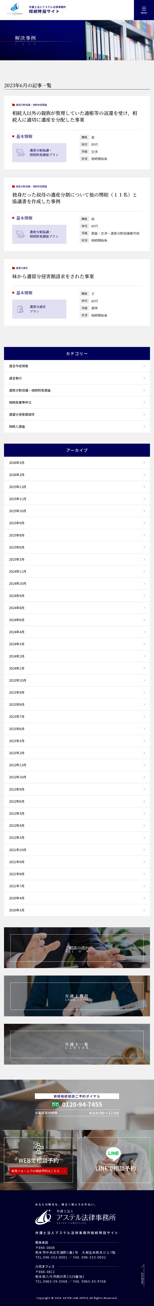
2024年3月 (77, 643)
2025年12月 (77, 486)
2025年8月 (77, 535)
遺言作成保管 (77, 365)
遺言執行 (77, 378)
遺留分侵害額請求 (77, 414)
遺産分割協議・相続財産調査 (77, 390)
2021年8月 (77, 873)
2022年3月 (77, 837)
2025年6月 (77, 547)
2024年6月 (77, 619)
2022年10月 (77, 777)
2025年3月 (77, 559)
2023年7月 (77, 716)
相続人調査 (77, 426)
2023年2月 (77, 752)
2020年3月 (77, 910)
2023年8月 (77, 704)
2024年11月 (77, 571)
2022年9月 (77, 789)
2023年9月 (77, 692)
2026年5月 (77, 462)
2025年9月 (77, 522)
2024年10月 (77, 583)
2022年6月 (77, 801)
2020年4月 (77, 898)
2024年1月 (77, 668)
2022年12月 (77, 764)
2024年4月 (77, 631)
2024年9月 (77, 595)
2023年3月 (77, 740)
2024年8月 (77, 607)
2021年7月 (77, 885)
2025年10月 (77, 510)
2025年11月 (77, 498)
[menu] (144, 10)
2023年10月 (77, 680)
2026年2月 (77, 474)
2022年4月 (77, 825)
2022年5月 (77, 813)
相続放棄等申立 (77, 402)
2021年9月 (77, 861)
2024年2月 (77, 656)
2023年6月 (77, 728)
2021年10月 (77, 849)
